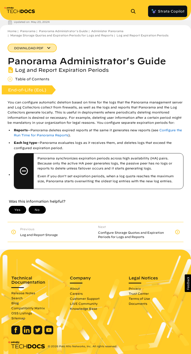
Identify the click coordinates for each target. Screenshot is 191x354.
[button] (188, 283)
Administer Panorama (107, 31)
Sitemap (18, 318)
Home (12, 31)
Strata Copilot (167, 11)
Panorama (27, 31)
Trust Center (139, 293)
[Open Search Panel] (134, 11)
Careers (76, 293)
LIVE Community (84, 303)
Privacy (135, 288)
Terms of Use (139, 298)
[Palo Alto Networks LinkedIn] (27, 333)
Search (17, 298)
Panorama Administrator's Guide (63, 31)
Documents (138, 303)
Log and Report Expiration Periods (142, 35)
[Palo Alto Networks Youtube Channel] (48, 333)
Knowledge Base (83, 308)
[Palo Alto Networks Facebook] (16, 333)
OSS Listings (21, 313)
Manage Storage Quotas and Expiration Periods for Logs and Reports (61, 35)
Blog (15, 303)
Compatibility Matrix (28, 308)
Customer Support (85, 298)
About (75, 288)
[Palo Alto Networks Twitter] (38, 333)
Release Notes (23, 293)
